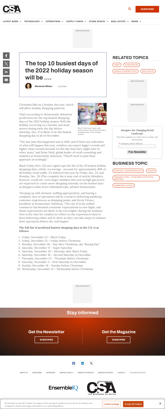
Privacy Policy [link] (66, 373)
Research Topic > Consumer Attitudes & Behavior (133, 178)
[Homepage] (12, 9)
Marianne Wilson (43, 86)
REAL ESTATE (148, 71)
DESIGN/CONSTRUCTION (125, 71)
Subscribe (147, 9)
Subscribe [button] (46, 340)
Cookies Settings (137, 372)
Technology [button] (32, 21)
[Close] (160, 403)
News (116, 65)
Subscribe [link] (37, 373)
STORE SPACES (131, 65)
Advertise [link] (50, 373)
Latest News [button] (10, 21)
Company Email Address (131, 143)
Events (151, 171)
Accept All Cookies (133, 404)
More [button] (135, 21)
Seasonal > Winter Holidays (128, 171)
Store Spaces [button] (97, 21)
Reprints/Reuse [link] (105, 373)
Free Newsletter (137, 152)
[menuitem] (13, 21)
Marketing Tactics (123, 185)
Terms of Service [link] (86, 373)
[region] (82, 404)
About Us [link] (24, 373)
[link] (6, 55)
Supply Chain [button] (74, 21)
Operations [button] (53, 21)
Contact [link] (121, 373)
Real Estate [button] (118, 21)
